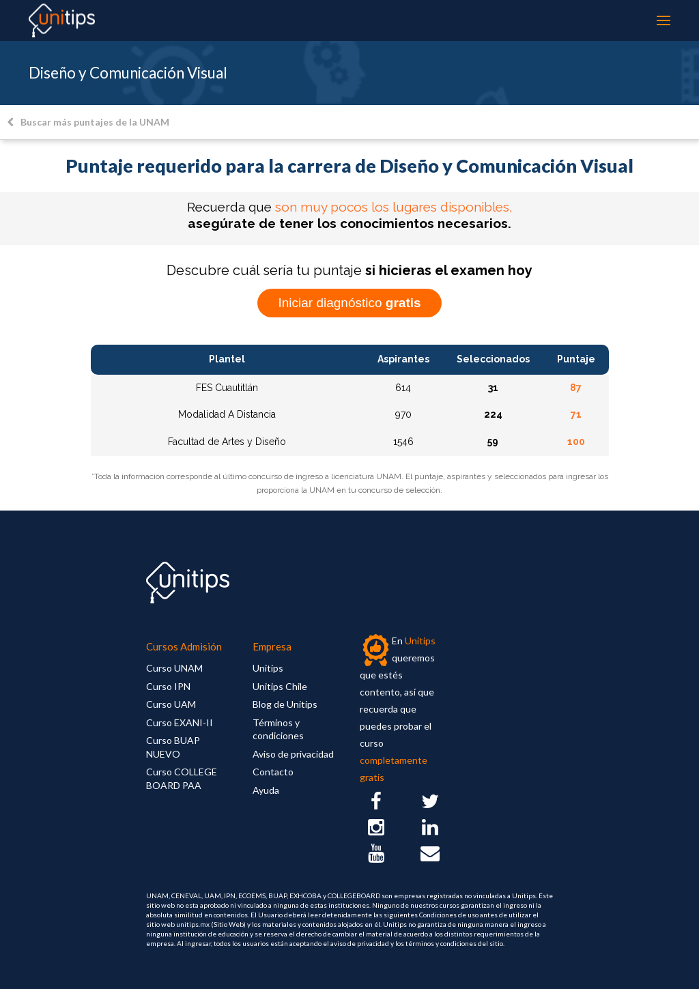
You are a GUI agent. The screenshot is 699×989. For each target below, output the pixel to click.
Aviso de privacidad (293, 754)
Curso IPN (168, 686)
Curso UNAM (174, 668)
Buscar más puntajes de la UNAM (88, 122)
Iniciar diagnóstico (349, 303)
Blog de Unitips (285, 704)
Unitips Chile (280, 686)
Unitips (268, 668)
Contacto (273, 771)
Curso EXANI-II (179, 722)
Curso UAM (171, 704)
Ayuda (266, 790)
